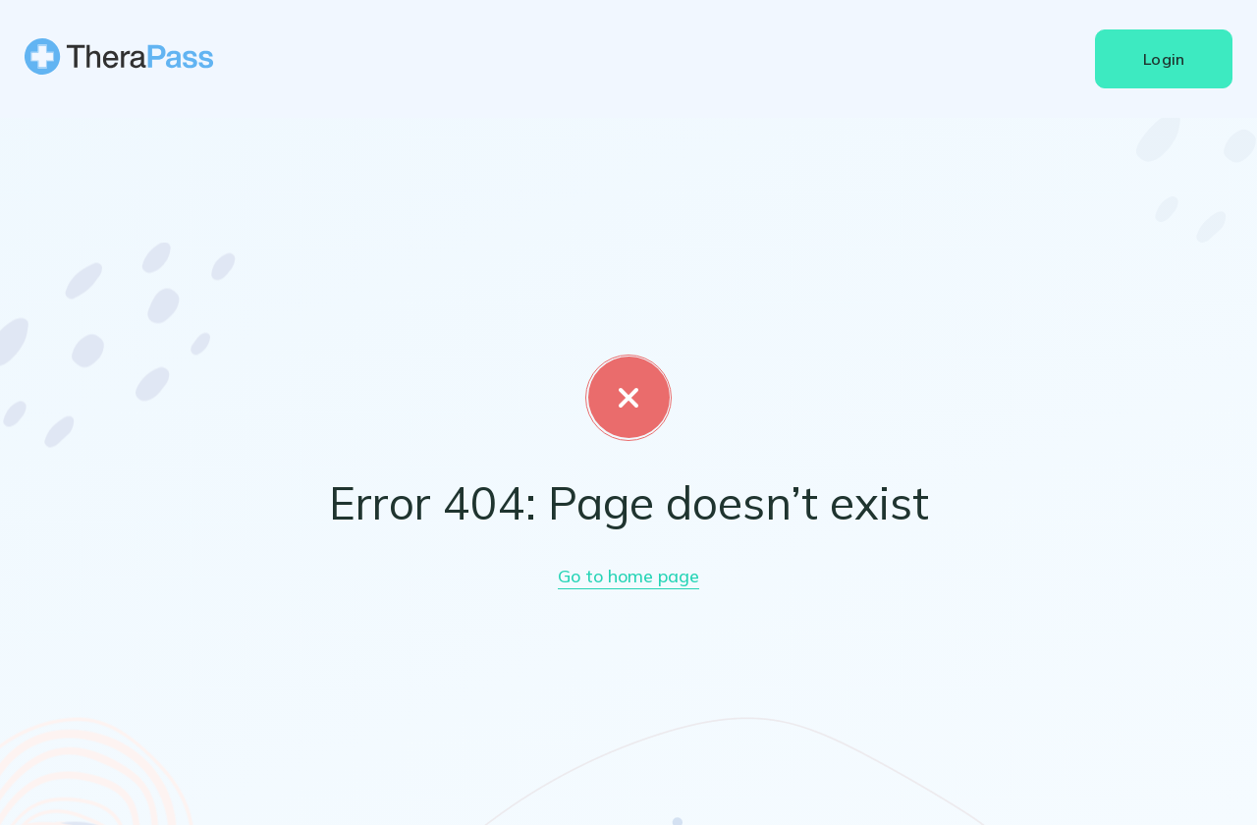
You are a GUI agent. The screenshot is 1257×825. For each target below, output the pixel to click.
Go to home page (628, 576)
